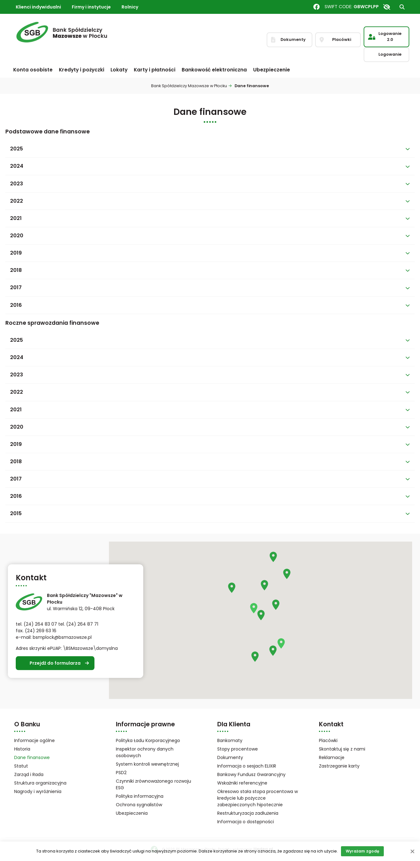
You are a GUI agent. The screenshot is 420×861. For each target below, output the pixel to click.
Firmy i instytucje (91, 7)
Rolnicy (130, 7)
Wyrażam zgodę (362, 851)
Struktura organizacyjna (48, 783)
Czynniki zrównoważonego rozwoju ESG (153, 784)
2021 (16, 218)
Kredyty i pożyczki (81, 69)
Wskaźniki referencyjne (242, 783)
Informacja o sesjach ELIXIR (246, 766)
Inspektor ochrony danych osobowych (144, 752)
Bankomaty (229, 740)
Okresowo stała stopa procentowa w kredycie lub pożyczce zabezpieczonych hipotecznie (257, 798)
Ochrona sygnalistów (139, 805)
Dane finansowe (32, 757)
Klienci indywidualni (38, 7)
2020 (16, 235)
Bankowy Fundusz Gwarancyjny (258, 775)
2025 (16, 148)
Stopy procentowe (237, 749)
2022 (16, 201)
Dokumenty (230, 757)
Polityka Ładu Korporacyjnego (148, 740)
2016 (16, 305)
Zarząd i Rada (28, 774)
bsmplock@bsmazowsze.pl (62, 637)
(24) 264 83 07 (40, 624)
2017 (16, 287)
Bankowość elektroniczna (214, 69)
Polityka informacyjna (139, 796)
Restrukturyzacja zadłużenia (247, 813)
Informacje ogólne (34, 740)
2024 (16, 166)
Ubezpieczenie (271, 69)
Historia (22, 749)
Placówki (328, 740)
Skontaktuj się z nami (342, 749)
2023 (16, 183)
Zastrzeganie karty (339, 766)
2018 (16, 270)
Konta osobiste (33, 69)
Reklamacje (331, 757)
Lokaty (119, 69)
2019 (16, 252)
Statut (29, 766)
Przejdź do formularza (55, 663)
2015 (16, 513)
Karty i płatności (154, 69)
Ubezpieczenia (132, 813)
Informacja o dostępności (245, 822)
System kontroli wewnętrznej (147, 764)
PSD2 (121, 772)
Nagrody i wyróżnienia (37, 791)
